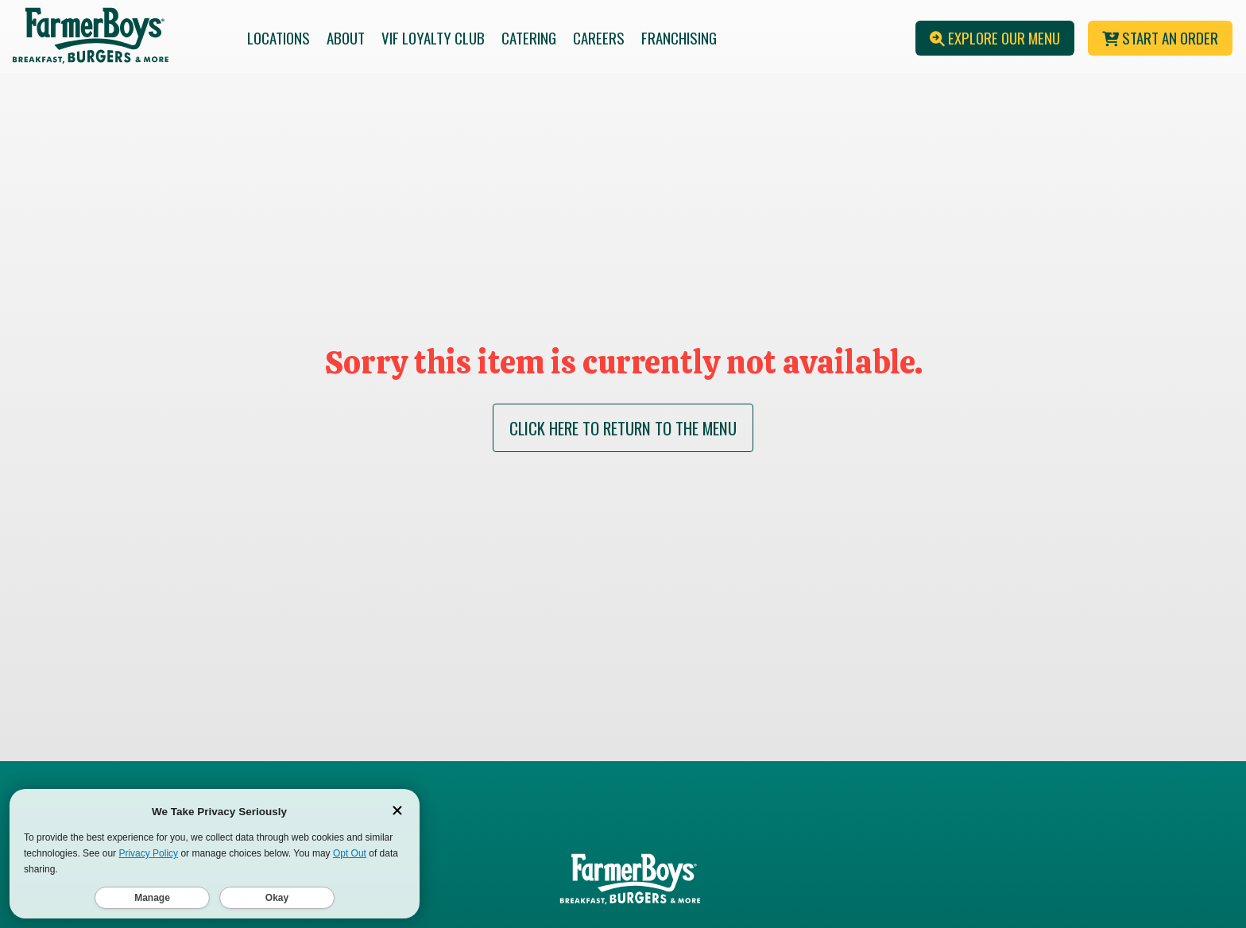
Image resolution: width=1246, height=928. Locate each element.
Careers (599, 37)
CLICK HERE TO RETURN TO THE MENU (623, 428)
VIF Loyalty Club (433, 37)
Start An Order (1160, 37)
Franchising (679, 37)
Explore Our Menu (995, 37)
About (346, 37)
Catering (528, 37)
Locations (278, 37)
